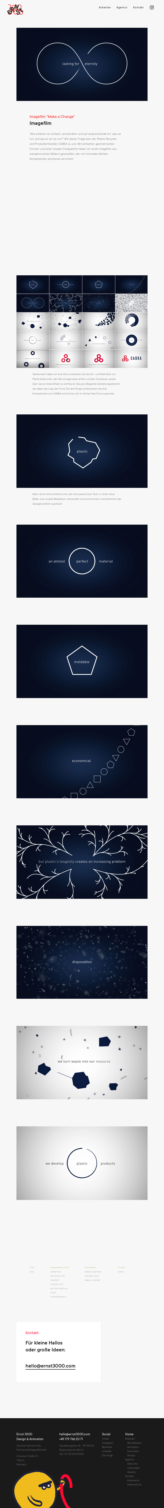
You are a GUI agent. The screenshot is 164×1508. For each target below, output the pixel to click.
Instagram (107, 1443)
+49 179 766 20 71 (71, 1439)
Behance (107, 1447)
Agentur (122, 7)
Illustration (133, 1451)
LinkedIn (106, 1451)
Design (131, 1455)
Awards (131, 1472)
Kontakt (138, 7)
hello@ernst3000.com (50, 1366)
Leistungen (133, 1468)
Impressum (133, 1480)
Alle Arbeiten (134, 1443)
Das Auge (107, 1455)
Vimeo (105, 1439)
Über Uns (132, 1464)
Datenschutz (134, 1484)
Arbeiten (105, 7)
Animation (133, 1447)
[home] (17, 9)
